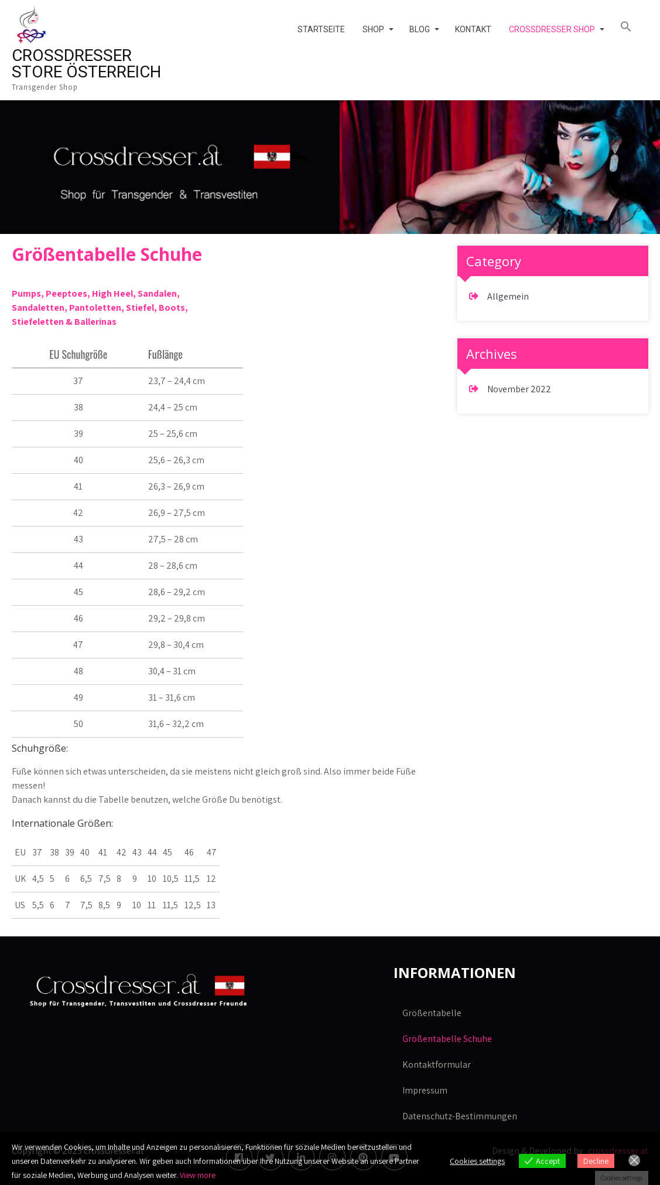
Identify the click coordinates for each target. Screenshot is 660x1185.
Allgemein (508, 296)
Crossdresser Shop (552, 29)
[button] (629, 27)
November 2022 (519, 389)
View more (198, 1175)
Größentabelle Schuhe (447, 1039)
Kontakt (473, 29)
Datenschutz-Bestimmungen (459, 1116)
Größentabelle (431, 1013)
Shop (373, 29)
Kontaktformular (436, 1064)
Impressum (424, 1090)
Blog (419, 29)
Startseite (321, 29)
